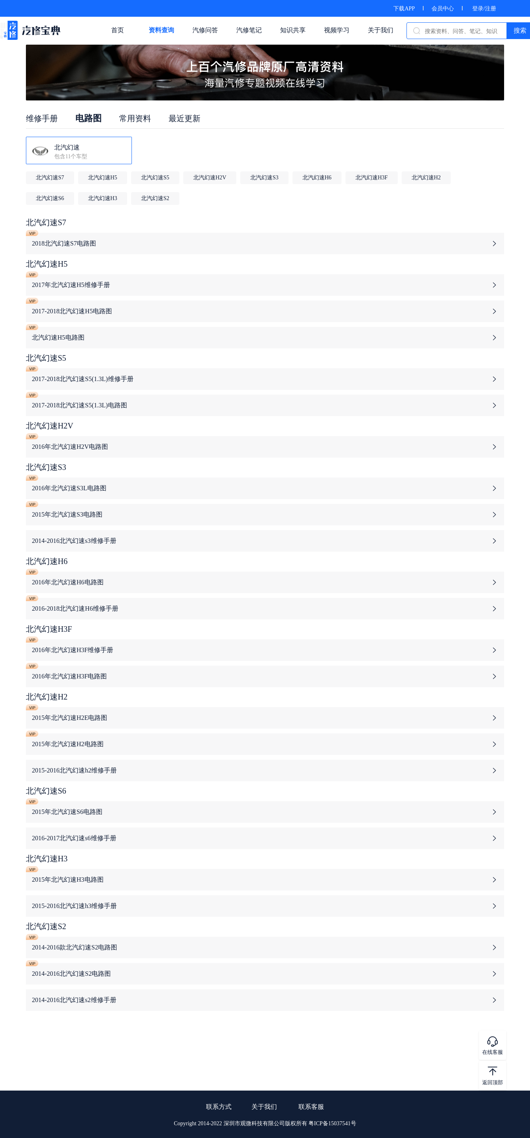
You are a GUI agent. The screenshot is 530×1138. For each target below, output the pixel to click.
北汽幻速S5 (155, 178)
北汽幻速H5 (102, 178)
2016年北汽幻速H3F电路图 (261, 673)
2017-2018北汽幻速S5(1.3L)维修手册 (261, 375)
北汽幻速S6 (50, 198)
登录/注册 (484, 9)
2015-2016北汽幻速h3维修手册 (264, 905)
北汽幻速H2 (426, 178)
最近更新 (184, 118)
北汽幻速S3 (264, 178)
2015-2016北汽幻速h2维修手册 (264, 770)
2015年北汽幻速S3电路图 (261, 511)
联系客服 (311, 1106)
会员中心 (443, 9)
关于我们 (264, 1106)
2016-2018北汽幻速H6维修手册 (261, 605)
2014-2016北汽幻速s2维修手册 (264, 999)
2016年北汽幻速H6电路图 (261, 579)
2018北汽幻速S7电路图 (261, 240)
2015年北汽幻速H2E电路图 (261, 714)
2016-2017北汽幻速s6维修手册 (264, 838)
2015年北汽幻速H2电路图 (261, 740)
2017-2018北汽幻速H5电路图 (261, 307)
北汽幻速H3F (371, 178)
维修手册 (42, 118)
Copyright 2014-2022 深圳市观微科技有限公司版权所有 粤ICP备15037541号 (265, 1123)
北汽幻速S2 (155, 198)
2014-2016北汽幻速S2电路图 (261, 970)
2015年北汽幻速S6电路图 (261, 808)
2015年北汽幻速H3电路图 (261, 876)
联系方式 (219, 1106)
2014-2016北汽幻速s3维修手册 (264, 540)
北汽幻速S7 (50, 178)
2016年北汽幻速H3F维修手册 (261, 646)
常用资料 (135, 118)
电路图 (88, 118)
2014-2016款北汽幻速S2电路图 (261, 944)
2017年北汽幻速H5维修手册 (261, 281)
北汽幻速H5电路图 (261, 334)
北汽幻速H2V (209, 178)
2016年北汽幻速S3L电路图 (261, 484)
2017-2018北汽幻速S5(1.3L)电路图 (261, 402)
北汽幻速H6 (317, 178)
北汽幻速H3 (102, 198)
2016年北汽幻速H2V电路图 (261, 443)
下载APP (404, 9)
